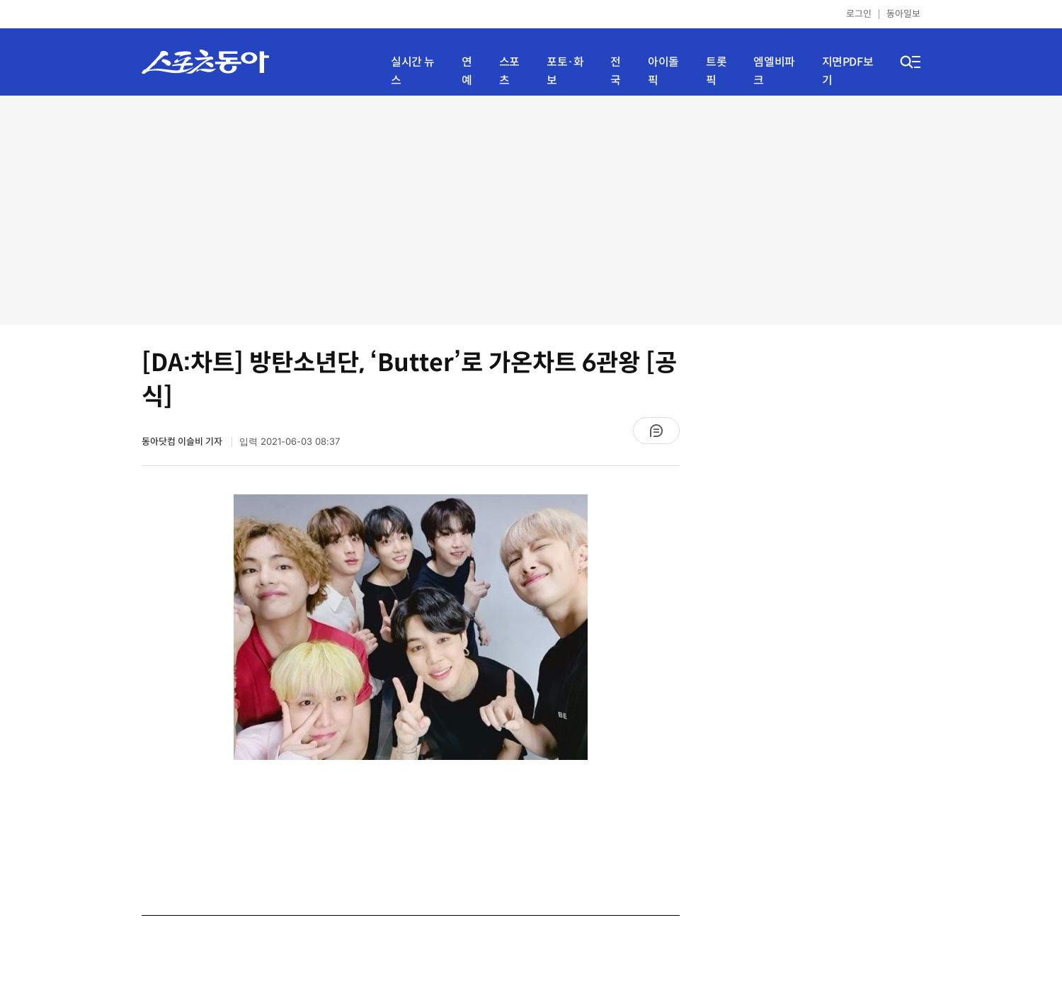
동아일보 (903, 14)
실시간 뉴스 (413, 71)
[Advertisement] (531, 209)
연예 (467, 71)
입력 (289, 441)
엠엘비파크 (773, 71)
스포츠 (509, 71)
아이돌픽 (663, 71)
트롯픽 (716, 71)
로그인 (859, 14)
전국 (615, 71)
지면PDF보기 (848, 71)
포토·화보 (565, 71)
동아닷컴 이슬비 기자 (183, 442)
